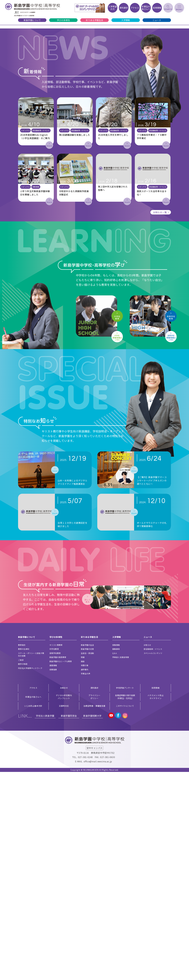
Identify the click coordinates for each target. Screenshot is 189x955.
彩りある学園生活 (94, 20)
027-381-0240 (85, 940)
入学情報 (125, 20)
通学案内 (84, 852)
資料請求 (94, 870)
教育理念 (22, 828)
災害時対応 (64, 889)
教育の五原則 (23, 832)
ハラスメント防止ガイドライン (156, 880)
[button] (13, 135)
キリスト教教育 (56, 828)
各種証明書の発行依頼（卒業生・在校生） (125, 880)
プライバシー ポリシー (94, 880)
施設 (83, 844)
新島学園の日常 (87, 832)
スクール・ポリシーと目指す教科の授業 (31, 837)
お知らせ (147, 828)
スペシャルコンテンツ (153, 836)
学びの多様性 (63, 20)
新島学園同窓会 (69, 898)
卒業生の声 (85, 856)
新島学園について (32, 20)
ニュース (157, 20)
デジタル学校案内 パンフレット (64, 880)
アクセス (33, 870)
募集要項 (116, 832)
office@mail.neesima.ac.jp (98, 944)
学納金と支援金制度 (120, 840)
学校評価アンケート (125, 870)
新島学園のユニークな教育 (60, 844)
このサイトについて (125, 889)
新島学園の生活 (87, 828)
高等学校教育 (55, 836)
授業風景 (53, 852)
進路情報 (53, 848)
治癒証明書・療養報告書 (94, 889)
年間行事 (84, 848)
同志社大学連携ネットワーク (30, 851)
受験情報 (116, 828)
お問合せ (64, 870)
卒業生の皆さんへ (33, 880)
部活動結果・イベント (153, 832)
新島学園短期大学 (92, 898)
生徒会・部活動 (87, 836)
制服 (83, 840)
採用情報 (156, 870)
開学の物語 (22, 847)
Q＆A (114, 836)
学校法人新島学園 (45, 898)
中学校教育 (54, 832)
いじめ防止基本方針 (33, 889)
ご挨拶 (21, 843)
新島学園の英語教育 (57, 840)
